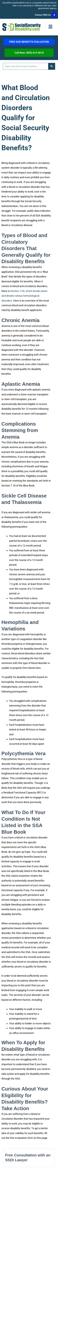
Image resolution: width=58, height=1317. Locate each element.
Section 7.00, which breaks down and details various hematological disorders (24, 295)
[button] (50, 27)
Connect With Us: (43, 15)
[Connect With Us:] (54, 15)
